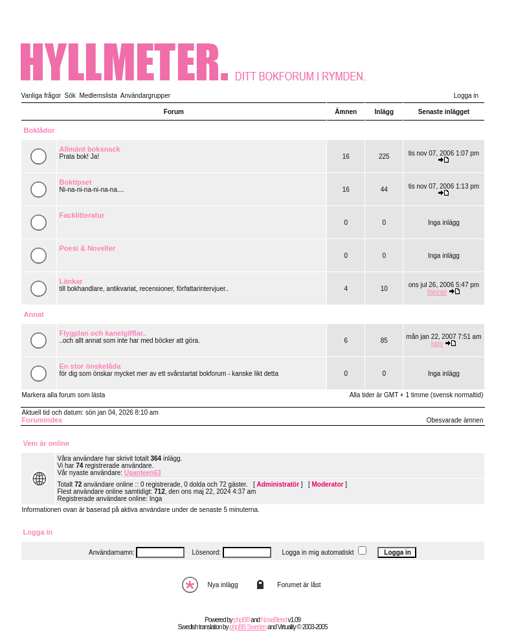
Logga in (466, 95)
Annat (34, 314)
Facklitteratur (82, 215)
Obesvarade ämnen (455, 420)
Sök (70, 95)
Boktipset (76, 182)
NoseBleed (274, 619)
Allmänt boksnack (90, 149)
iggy (437, 343)
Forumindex (42, 420)
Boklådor (39, 130)
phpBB (242, 619)
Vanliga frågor (41, 95)
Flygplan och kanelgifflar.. (103, 333)
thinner (437, 291)
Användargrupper (145, 95)
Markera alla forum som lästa (64, 395)
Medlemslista (98, 95)
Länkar (71, 281)
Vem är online (46, 443)
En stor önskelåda (90, 366)
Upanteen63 (142, 472)
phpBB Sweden (247, 627)
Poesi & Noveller (88, 248)
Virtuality (287, 627)
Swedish (188, 627)
